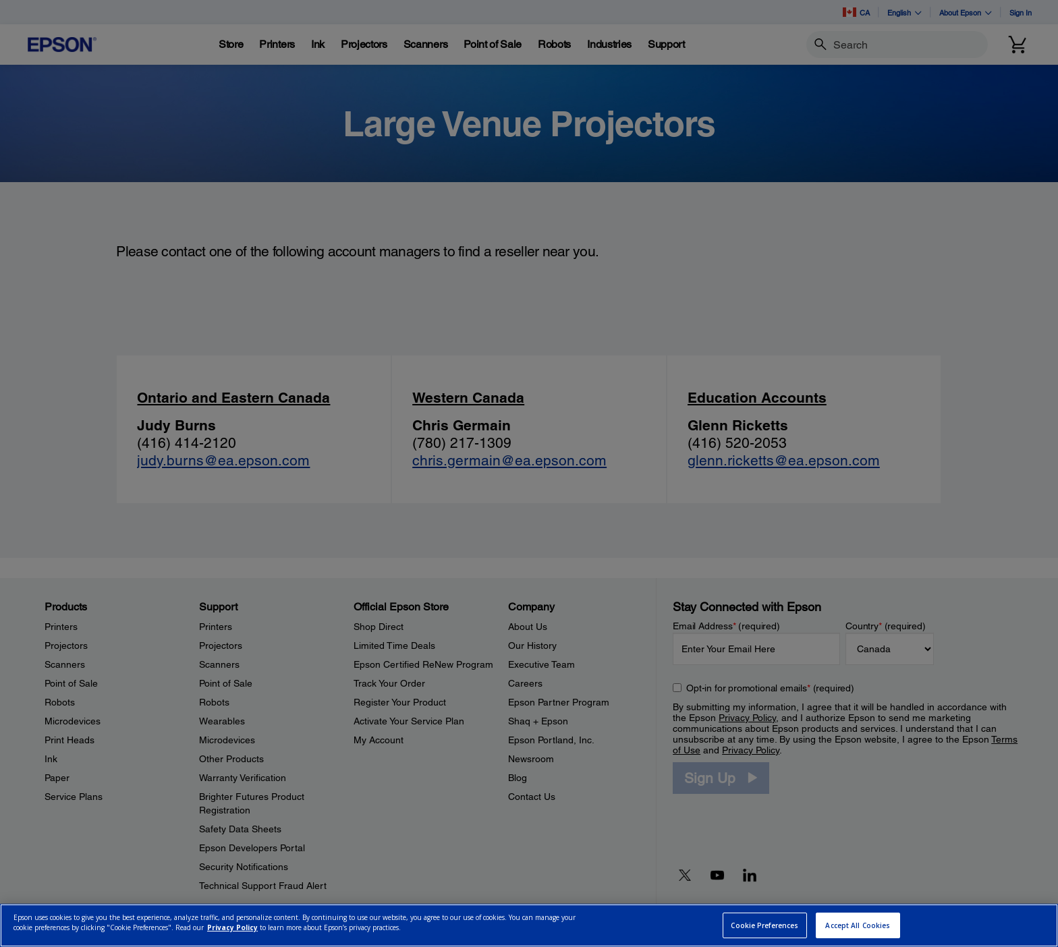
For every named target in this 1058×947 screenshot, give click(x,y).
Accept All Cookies (857, 925)
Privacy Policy (232, 927)
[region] (529, 925)
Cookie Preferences (764, 925)
